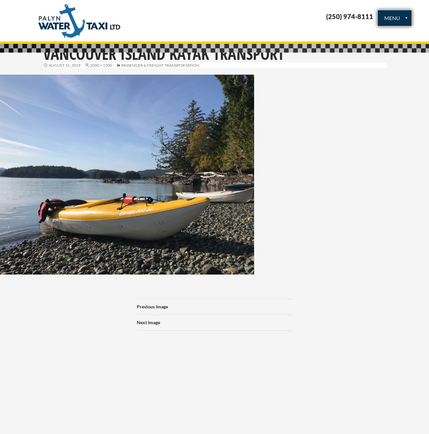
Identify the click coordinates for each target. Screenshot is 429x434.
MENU (392, 18)
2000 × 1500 (101, 65)
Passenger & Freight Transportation (160, 65)
